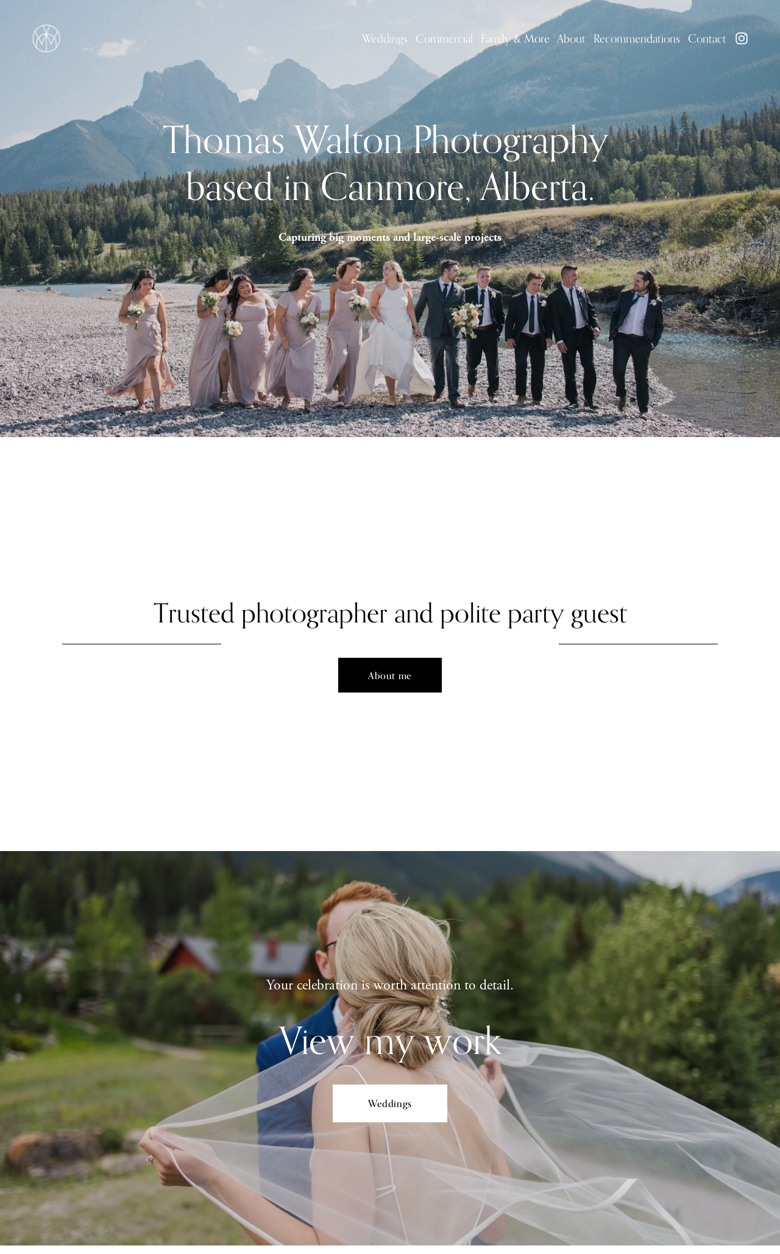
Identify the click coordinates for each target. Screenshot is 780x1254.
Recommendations (637, 38)
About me (390, 675)
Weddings (385, 38)
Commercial (444, 38)
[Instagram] (741, 38)
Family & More (515, 38)
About (571, 38)
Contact (707, 38)
